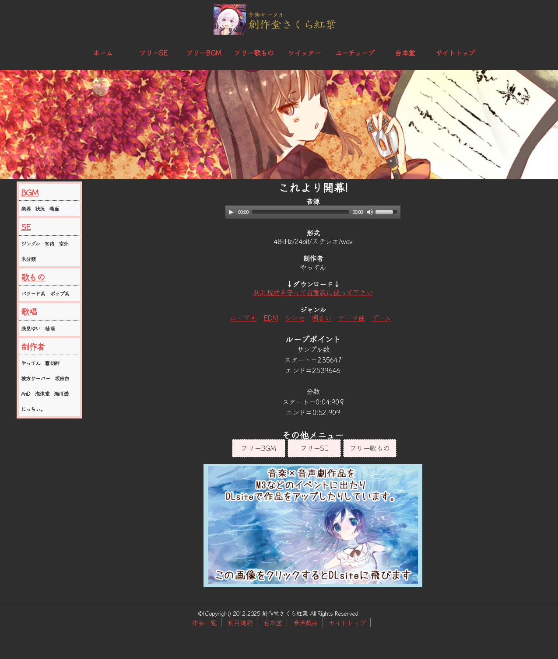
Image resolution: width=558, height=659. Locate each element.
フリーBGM (203, 52)
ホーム (102, 52)
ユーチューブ (354, 52)
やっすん (31, 362)
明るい (322, 317)
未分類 (28, 258)
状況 (40, 208)
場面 (54, 208)
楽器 (26, 208)
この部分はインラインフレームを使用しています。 (313, 525)
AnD (26, 393)
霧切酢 (52, 362)
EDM (270, 317)
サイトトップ (455, 52)
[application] (312, 212)
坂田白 (62, 378)
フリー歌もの (254, 52)
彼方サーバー (35, 378)
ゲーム (382, 317)
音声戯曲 (305, 622)
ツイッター (304, 52)
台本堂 (405, 52)
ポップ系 (60, 293)
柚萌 (49, 328)
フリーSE (153, 52)
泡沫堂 (42, 393)
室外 (63, 243)
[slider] (300, 212)
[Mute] (369, 212)
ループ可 (243, 317)
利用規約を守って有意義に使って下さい (313, 292)
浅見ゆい (31, 328)
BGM (30, 192)
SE (26, 226)
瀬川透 (61, 393)
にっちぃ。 (33, 408)
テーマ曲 (351, 317)
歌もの (33, 277)
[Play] (231, 212)
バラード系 (33, 293)
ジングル (30, 243)
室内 (49, 243)
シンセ (295, 317)
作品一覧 (204, 622)
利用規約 (240, 622)
